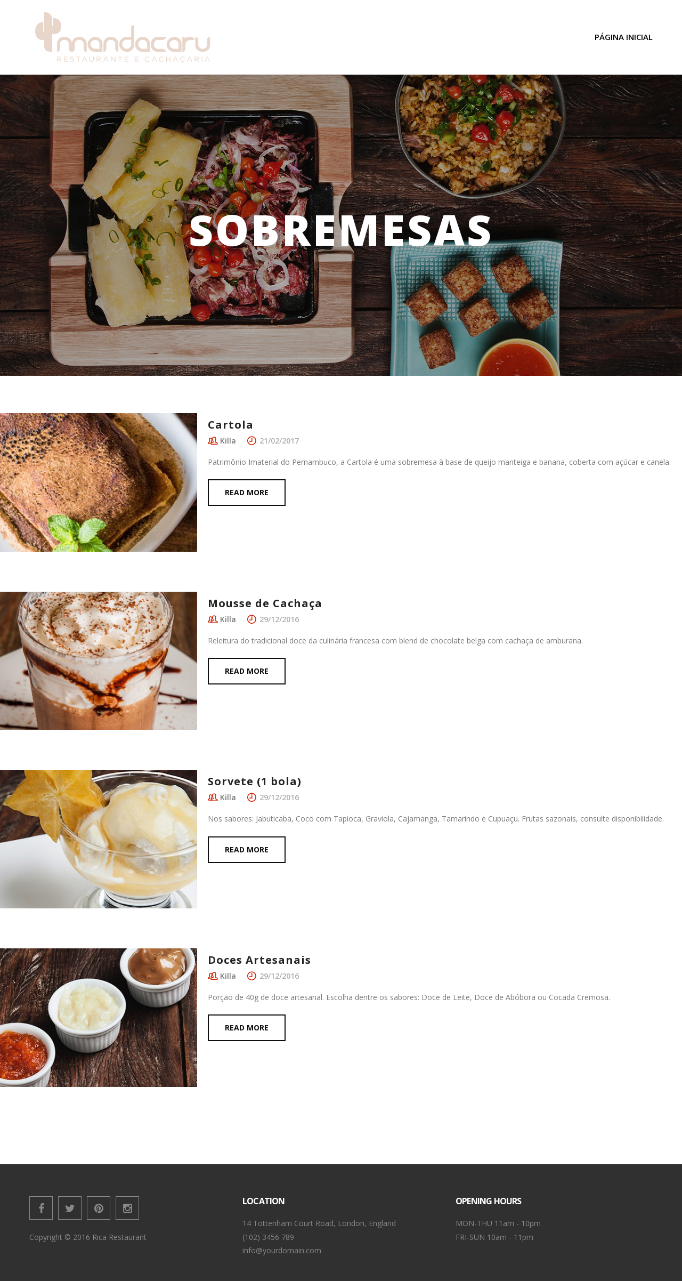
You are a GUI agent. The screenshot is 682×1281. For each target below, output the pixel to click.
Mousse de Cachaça (265, 603)
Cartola (231, 424)
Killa (228, 441)
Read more (247, 492)
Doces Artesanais (259, 960)
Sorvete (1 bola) (255, 781)
